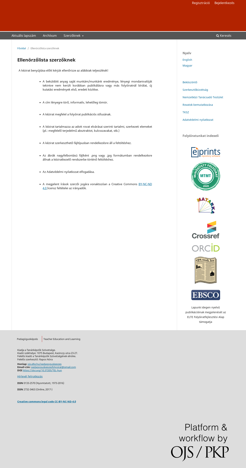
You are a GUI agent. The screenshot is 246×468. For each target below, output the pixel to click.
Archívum (50, 35)
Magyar (187, 65)
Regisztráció (201, 3)
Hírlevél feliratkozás (30, 376)
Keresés (223, 35)
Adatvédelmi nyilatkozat (198, 120)
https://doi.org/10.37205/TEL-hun (42, 370)
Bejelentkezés (224, 3)
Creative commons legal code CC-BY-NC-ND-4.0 (46, 401)
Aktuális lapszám (24, 35)
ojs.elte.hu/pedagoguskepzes (45, 364)
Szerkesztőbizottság (195, 90)
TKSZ (186, 112)
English (187, 60)
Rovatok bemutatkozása (198, 105)
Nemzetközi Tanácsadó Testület (203, 97)
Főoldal (21, 48)
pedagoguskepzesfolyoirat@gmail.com (53, 367)
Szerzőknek (72, 35)
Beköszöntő (190, 82)
